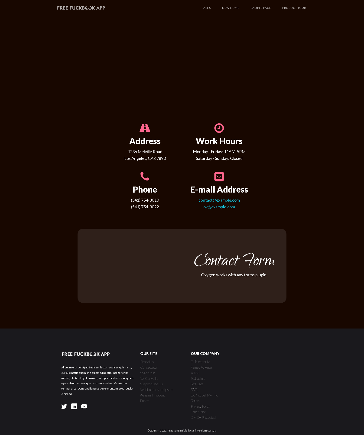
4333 (195, 373)
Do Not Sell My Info (204, 395)
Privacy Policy (200, 406)
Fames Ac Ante (201, 367)
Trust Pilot (198, 412)
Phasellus (147, 362)
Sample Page (261, 8)
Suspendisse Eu (151, 384)
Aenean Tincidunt (152, 395)
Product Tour (294, 8)
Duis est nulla (200, 362)
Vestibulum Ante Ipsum (156, 389)
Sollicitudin (147, 373)
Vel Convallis (149, 378)
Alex (207, 8)
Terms (195, 401)
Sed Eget (197, 384)
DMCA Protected (203, 417)
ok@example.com (219, 206)
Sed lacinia (198, 378)
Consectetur (149, 367)
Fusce (144, 401)
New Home (231, 8)
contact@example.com (219, 200)
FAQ (194, 389)
